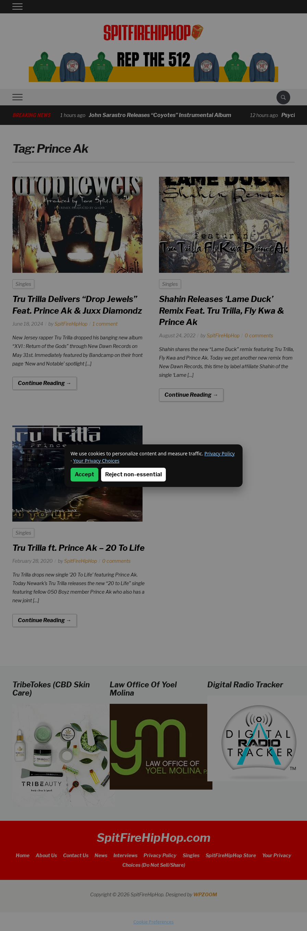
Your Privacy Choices (96, 460)
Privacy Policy (220, 453)
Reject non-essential (133, 474)
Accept (84, 474)
